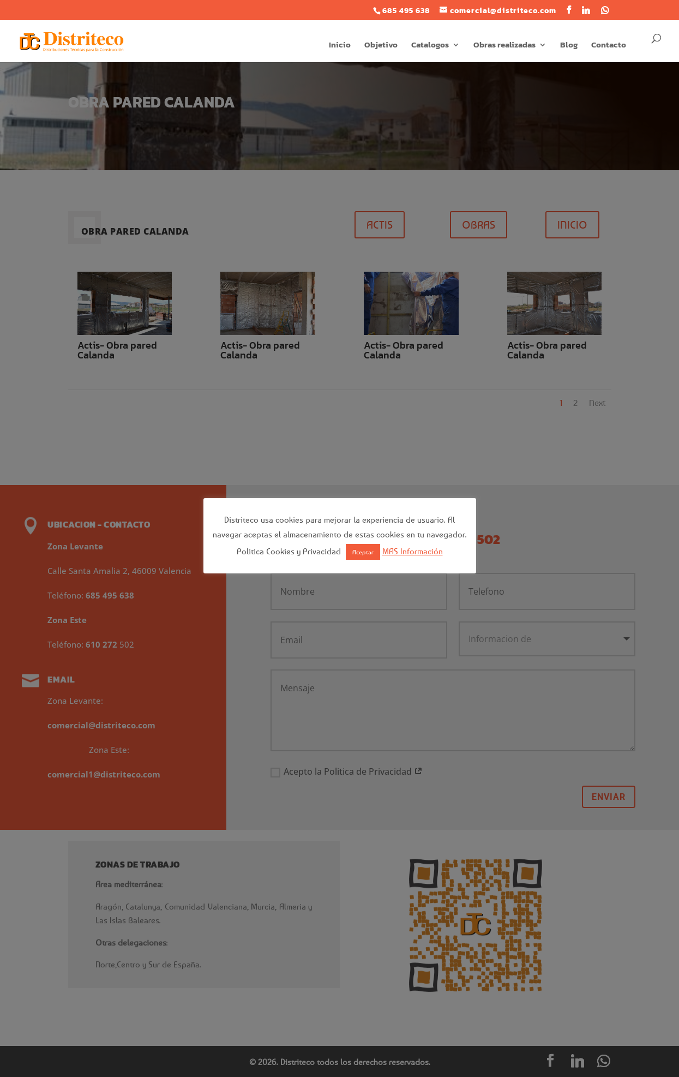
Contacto (608, 46)
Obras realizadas (504, 46)
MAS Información (412, 551)
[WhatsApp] (605, 10)
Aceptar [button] (363, 551)
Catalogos (430, 46)
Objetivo (381, 46)
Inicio (340, 46)
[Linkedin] (586, 10)
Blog (569, 46)
